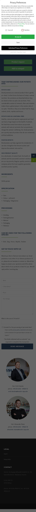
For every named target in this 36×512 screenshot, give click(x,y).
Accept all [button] (18, 36)
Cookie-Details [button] (13, 51)
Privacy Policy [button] (19, 51)
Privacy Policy (21, 23)
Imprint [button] (24, 51)
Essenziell (9, 29)
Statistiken (26, 29)
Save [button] (18, 41)
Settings (21, 24)
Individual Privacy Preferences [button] (18, 47)
